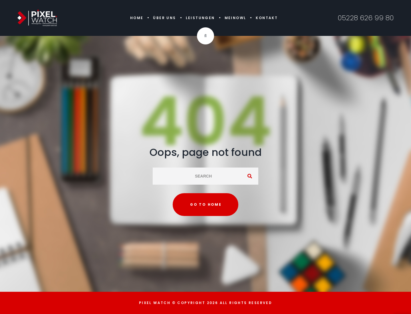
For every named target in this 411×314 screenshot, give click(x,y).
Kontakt (267, 17)
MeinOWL (235, 17)
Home (137, 17)
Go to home (205, 204)
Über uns (164, 17)
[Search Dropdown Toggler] (205, 35)
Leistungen (200, 17)
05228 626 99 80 (366, 18)
